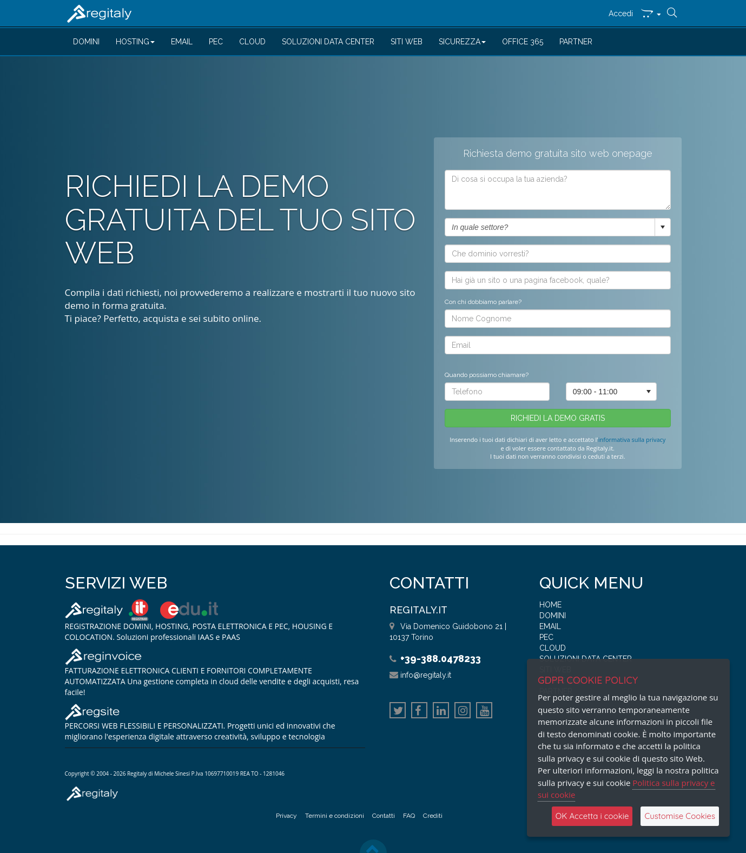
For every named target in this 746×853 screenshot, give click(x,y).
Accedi (621, 13)
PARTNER (575, 41)
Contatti (383, 815)
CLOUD (252, 41)
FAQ (409, 815)
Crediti (433, 815)
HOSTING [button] (135, 41)
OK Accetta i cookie (592, 816)
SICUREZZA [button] (462, 41)
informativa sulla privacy (632, 445)
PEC (216, 41)
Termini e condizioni (334, 815)
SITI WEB (406, 41)
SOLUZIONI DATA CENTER (328, 41)
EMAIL (182, 41)
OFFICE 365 (522, 41)
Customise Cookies (679, 816)
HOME (550, 604)
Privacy (286, 815)
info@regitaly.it (425, 675)
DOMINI (86, 41)
